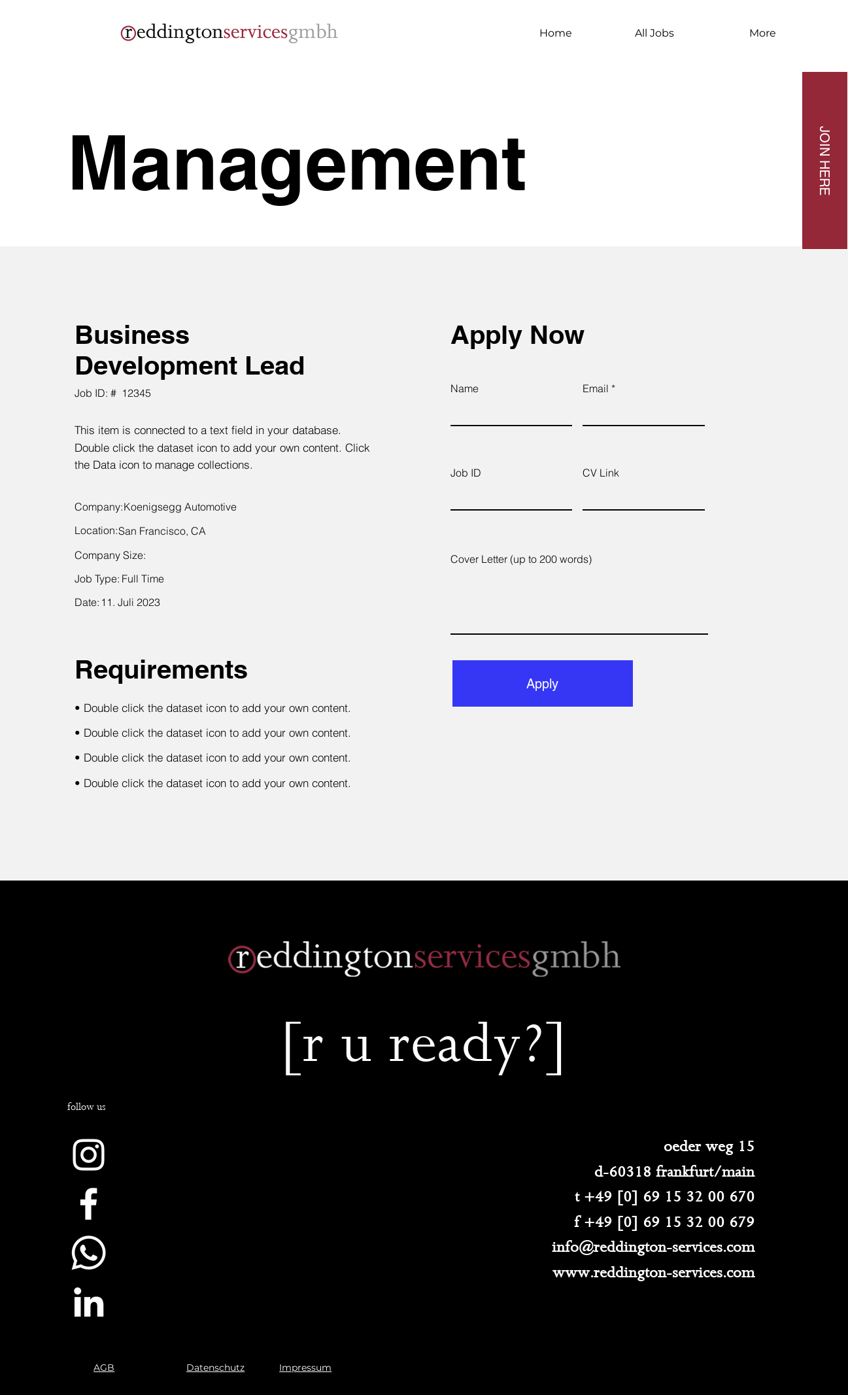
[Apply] (542, 683)
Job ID (465, 472)
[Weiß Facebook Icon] (88, 1204)
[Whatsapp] (88, 1253)
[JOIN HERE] (825, 160)
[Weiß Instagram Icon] (88, 1155)
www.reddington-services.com (653, 1272)
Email (596, 388)
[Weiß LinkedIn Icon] (88, 1302)
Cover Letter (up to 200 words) (521, 559)
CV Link (601, 472)
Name (464, 388)
